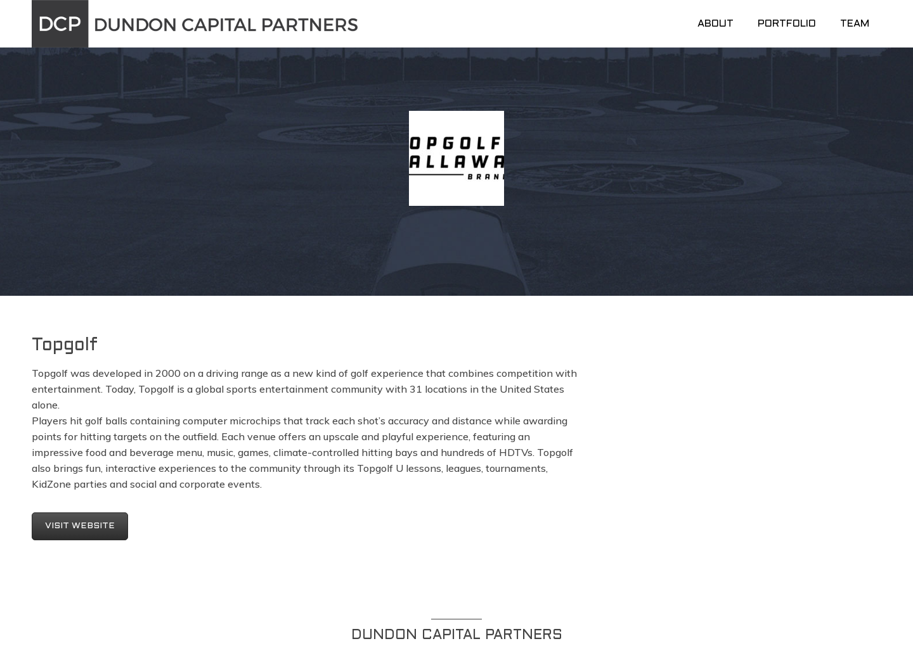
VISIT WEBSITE (80, 526)
